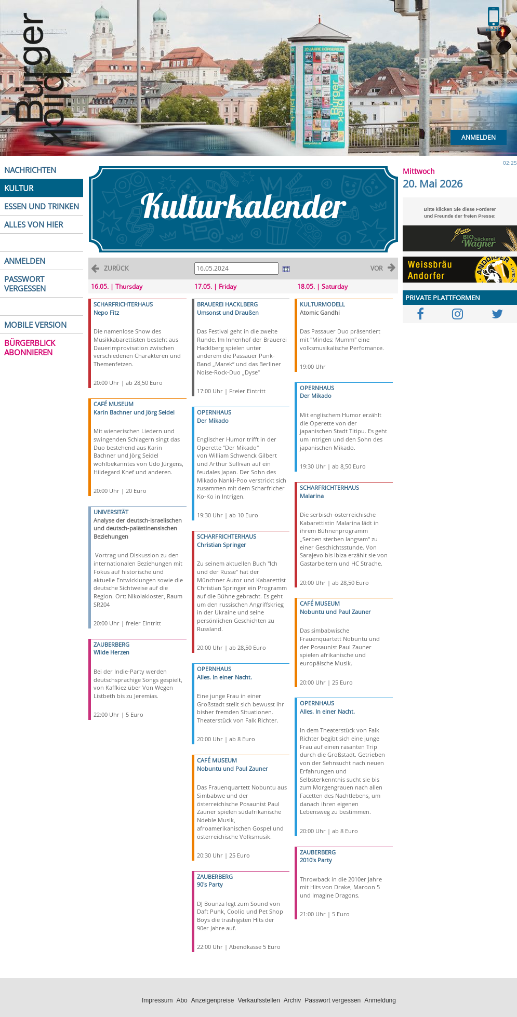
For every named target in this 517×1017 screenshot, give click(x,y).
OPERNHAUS (214, 412)
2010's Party (316, 860)
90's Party (210, 884)
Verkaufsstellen (258, 1000)
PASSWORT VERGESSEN (25, 283)
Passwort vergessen (332, 1000)
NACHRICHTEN (30, 170)
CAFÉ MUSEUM (114, 404)
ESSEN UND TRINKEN (41, 206)
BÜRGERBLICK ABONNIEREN (29, 347)
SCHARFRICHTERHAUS (123, 304)
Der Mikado (213, 420)
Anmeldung (380, 1000)
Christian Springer (221, 544)
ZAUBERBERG (111, 644)
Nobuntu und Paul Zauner (232, 768)
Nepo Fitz (106, 312)
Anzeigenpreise (212, 1000)
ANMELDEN (24, 261)
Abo (181, 1000)
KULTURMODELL (322, 304)
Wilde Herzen (111, 652)
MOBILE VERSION (35, 324)
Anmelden (478, 137)
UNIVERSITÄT (111, 512)
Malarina (312, 496)
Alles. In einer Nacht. (224, 677)
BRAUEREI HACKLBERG (227, 304)
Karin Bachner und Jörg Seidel (134, 412)
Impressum (157, 1000)
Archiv (292, 1000)
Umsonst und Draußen (228, 312)
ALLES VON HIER (33, 224)
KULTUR (18, 188)
